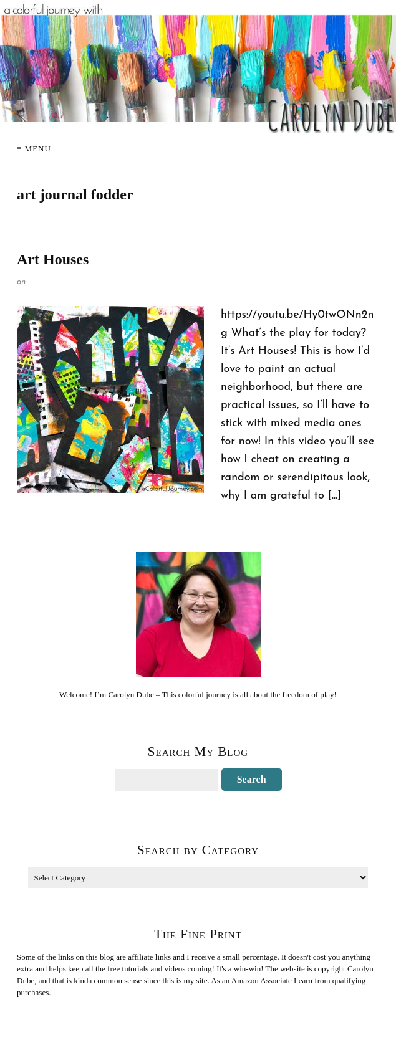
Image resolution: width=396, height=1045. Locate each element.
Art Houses (53, 259)
